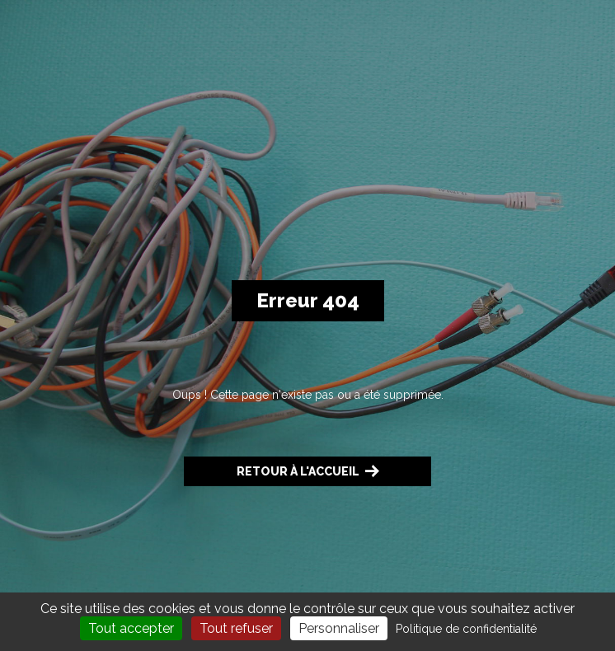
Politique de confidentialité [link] (466, 628)
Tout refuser (236, 628)
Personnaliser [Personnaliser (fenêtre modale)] (338, 628)
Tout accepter (131, 628)
